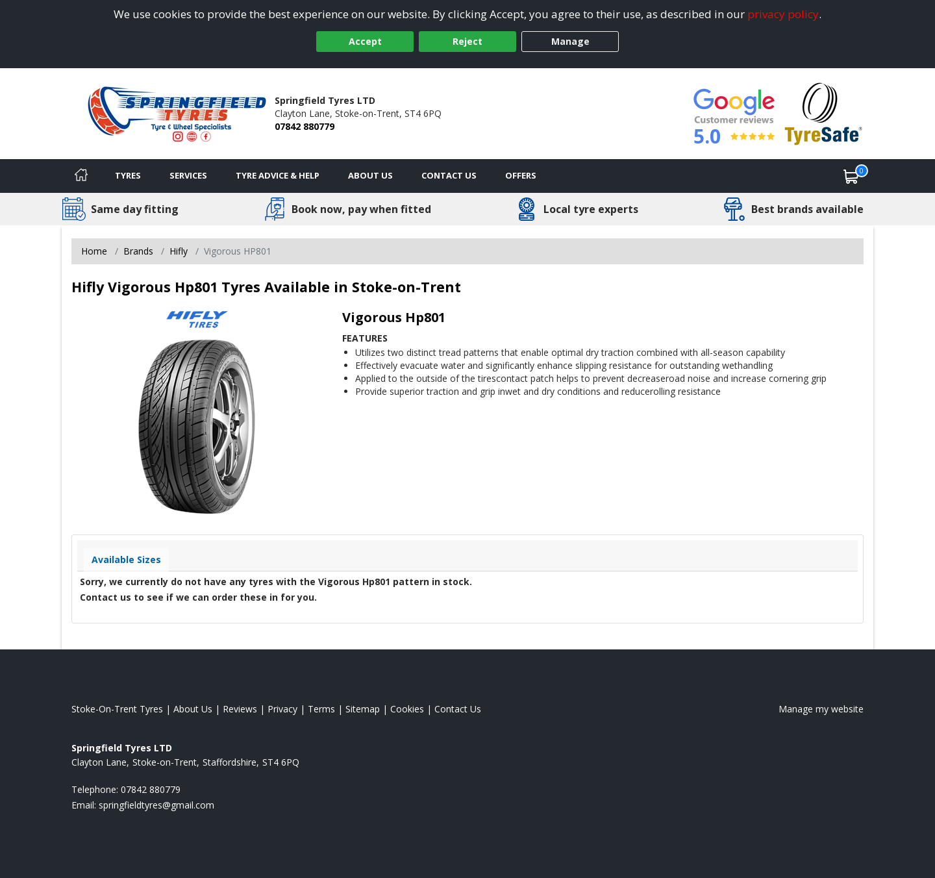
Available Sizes (126, 559)
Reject (467, 41)
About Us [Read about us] (192, 709)
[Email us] (156, 805)
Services (188, 175)
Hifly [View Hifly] (178, 251)
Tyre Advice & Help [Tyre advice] (277, 175)
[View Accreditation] (824, 113)
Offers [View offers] (520, 175)
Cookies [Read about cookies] (407, 709)
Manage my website (821, 709)
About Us (370, 175)
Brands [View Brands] (138, 251)
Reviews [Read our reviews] (240, 709)
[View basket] (851, 176)
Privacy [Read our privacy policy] (282, 709)
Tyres (128, 175)
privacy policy (783, 13)
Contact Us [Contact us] (449, 175)
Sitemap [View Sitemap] (362, 709)
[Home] (81, 176)
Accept (365, 41)
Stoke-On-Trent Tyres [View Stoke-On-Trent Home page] (117, 709)
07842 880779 (304, 126)
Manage (570, 41)
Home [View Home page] (94, 251)
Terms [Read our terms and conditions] (321, 709)
